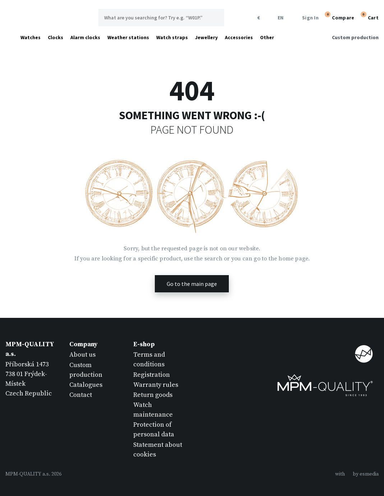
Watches (30, 37)
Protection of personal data (153, 430)
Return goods (152, 395)
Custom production (355, 37)
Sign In (306, 17)
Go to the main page (192, 283)
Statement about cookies (157, 450)
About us (82, 355)
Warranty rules (155, 385)
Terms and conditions (149, 359)
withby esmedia (357, 474)
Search (215, 17)
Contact (80, 395)
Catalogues (85, 385)
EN (279, 17)
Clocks (55, 37)
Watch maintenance (153, 410)
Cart (369, 17)
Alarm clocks (85, 37)
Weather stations (128, 37)
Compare (338, 17)
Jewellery (206, 37)
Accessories (239, 37)
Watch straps (172, 37)
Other (267, 37)
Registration (151, 375)
